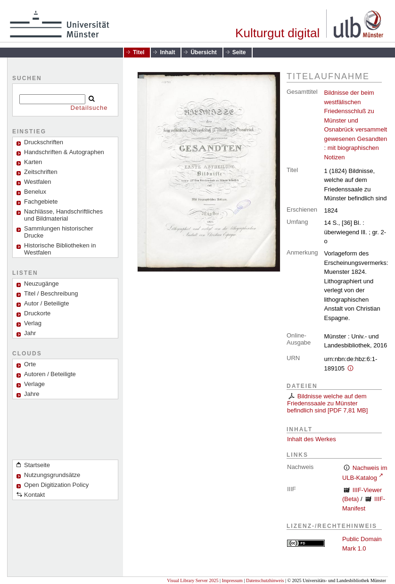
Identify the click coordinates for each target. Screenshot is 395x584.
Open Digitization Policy (56, 484)
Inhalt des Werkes (311, 439)
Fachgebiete (41, 201)
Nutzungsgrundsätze (52, 474)
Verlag (32, 323)
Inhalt (167, 52)
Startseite (37, 465)
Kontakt (34, 494)
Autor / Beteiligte (46, 303)
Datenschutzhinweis (265, 580)
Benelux (35, 191)
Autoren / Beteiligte (50, 374)
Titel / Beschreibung (51, 293)
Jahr (30, 333)
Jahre (32, 393)
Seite (239, 52)
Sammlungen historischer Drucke (58, 232)
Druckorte (37, 313)
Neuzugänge (41, 283)
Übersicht (203, 52)
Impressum (232, 580)
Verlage (34, 383)
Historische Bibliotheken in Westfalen (60, 249)
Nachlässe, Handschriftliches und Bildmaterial (63, 215)
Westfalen (37, 181)
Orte (30, 364)
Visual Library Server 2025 (192, 580)
